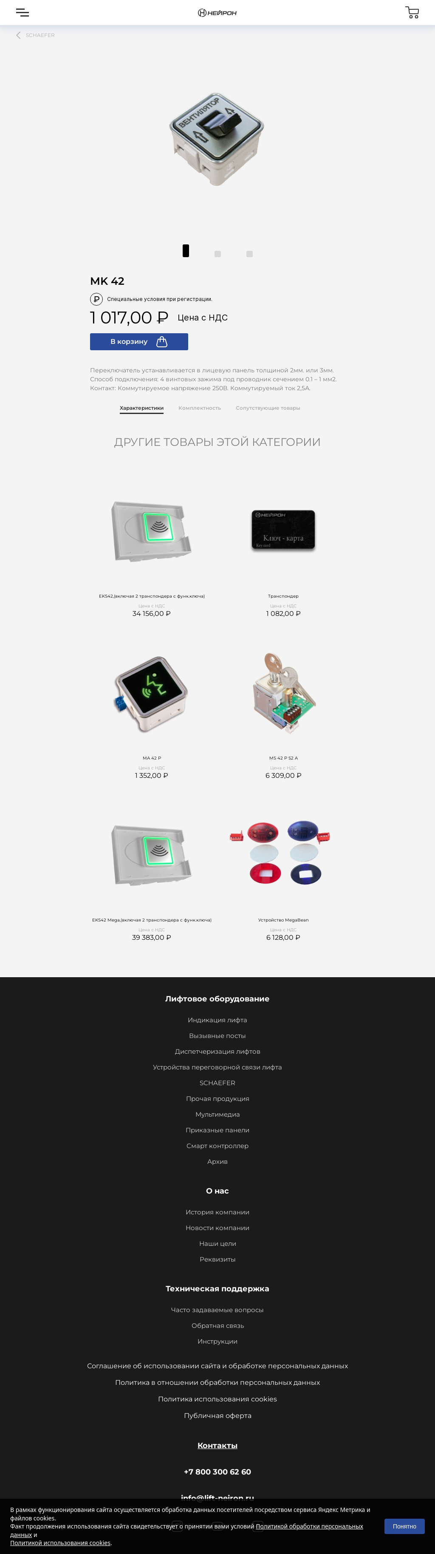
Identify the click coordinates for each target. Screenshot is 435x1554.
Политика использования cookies (217, 1399)
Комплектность (199, 408)
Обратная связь (218, 1325)
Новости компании (217, 1228)
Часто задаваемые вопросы (217, 1310)
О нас (217, 1191)
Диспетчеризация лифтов (217, 1051)
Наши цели (217, 1243)
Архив (217, 1161)
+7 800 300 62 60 (217, 1472)
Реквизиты (218, 1259)
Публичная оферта (217, 1416)
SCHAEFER (217, 1083)
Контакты (217, 1445)
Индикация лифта (217, 1020)
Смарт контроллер (217, 1146)
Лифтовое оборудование (217, 999)
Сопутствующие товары (268, 408)
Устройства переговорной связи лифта (217, 1067)
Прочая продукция (217, 1099)
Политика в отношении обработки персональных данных (217, 1382)
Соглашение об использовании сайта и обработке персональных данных (217, 1366)
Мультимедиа (217, 1114)
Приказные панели (217, 1130)
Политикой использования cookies (60, 1543)
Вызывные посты (217, 1036)
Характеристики (142, 408)
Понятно (404, 1526)
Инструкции (217, 1341)
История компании (217, 1212)
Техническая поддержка (217, 1288)
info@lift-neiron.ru (217, 1498)
